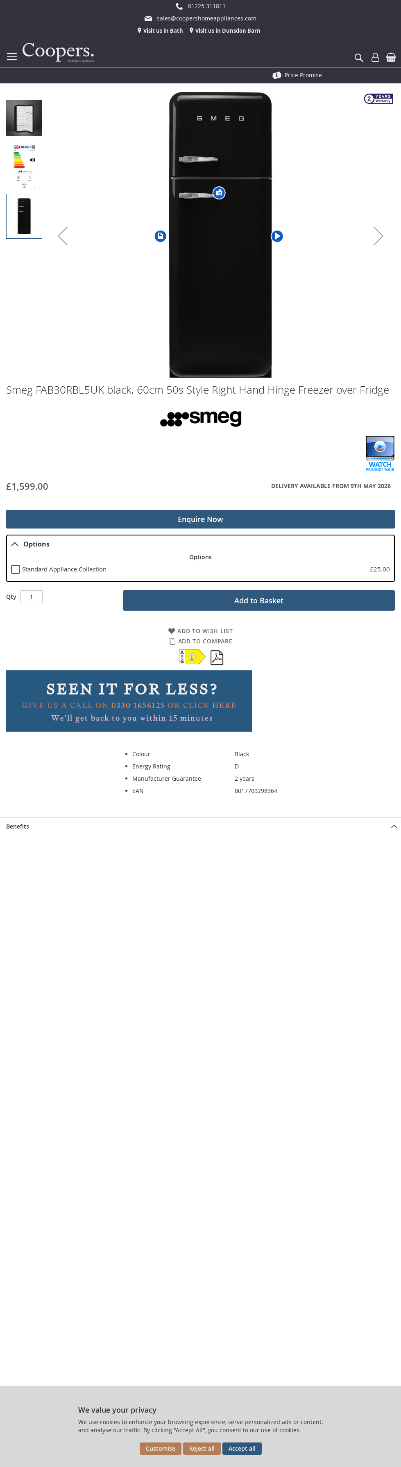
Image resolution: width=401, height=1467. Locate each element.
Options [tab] (30, 544)
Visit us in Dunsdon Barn (227, 30)
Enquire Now (200, 519)
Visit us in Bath (162, 30)
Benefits (17, 826)
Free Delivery (111, 75)
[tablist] (200, 558)
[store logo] (59, 53)
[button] (62, 236)
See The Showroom (303, 75)
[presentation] (200, 826)
